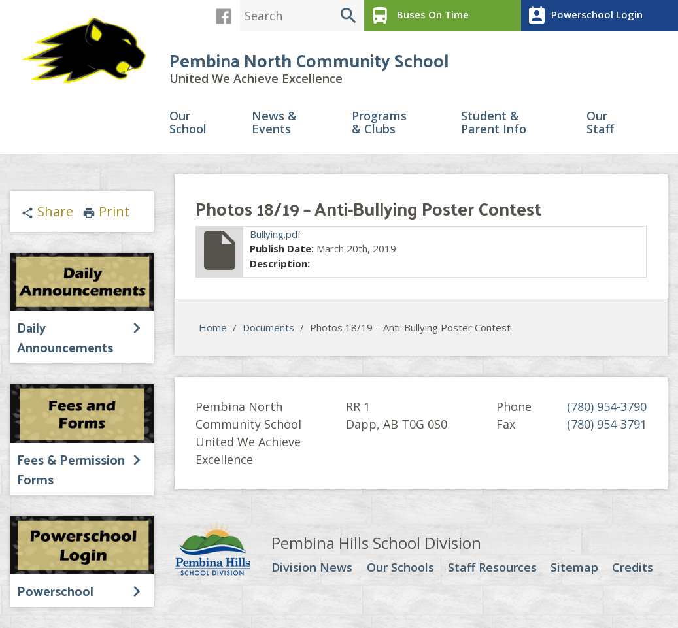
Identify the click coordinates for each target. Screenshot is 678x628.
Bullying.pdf (275, 233)
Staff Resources (492, 567)
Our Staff (600, 123)
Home (213, 327)
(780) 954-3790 (607, 406)
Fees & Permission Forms (71, 469)
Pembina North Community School (309, 60)
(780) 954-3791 (607, 424)
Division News (311, 567)
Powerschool (55, 591)
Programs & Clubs (379, 123)
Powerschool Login (583, 15)
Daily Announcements (65, 337)
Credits (632, 567)
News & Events (274, 123)
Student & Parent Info (493, 123)
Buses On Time (418, 15)
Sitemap (574, 567)
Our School (188, 123)
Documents (268, 327)
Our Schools (400, 567)
